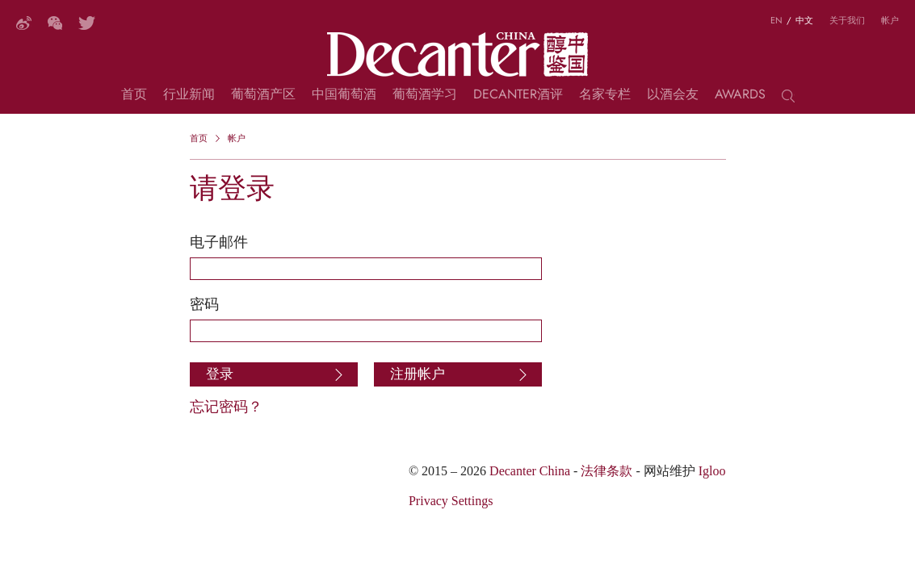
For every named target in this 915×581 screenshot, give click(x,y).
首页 (134, 96)
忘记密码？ (226, 406)
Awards (740, 96)
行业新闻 (189, 96)
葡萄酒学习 (424, 96)
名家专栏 (605, 96)
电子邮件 (219, 241)
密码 (204, 304)
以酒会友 (673, 96)
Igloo (712, 470)
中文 (804, 20)
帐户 (890, 20)
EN (776, 20)
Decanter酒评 (518, 96)
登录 (219, 373)
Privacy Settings (451, 500)
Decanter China (457, 54)
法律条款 (606, 470)
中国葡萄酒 (344, 96)
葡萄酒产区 (263, 96)
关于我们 (847, 20)
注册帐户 (417, 373)
